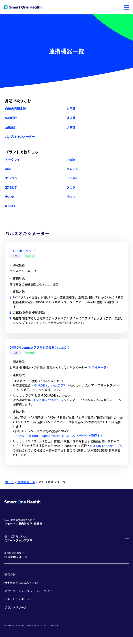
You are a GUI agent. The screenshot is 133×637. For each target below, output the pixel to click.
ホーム (9, 482)
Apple (70, 159)
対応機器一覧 (98, 367)
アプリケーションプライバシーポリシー (29, 591)
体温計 (71, 117)
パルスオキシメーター (20, 136)
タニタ (71, 187)
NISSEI (10, 205)
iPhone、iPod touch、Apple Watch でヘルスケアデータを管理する (58, 435)
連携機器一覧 (26, 482)
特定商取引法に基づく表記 (21, 582)
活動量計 (11, 127)
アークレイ (12, 159)
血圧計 (71, 108)
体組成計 (11, 117)
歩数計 (71, 127)
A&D (8, 168)
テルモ (9, 196)
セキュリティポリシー (18, 599)
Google (71, 178)
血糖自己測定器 (15, 108)
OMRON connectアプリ (50, 385)
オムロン (72, 168)
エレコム (11, 178)
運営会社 (10, 574)
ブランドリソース (15, 607)
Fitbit (70, 196)
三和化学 (11, 187)
